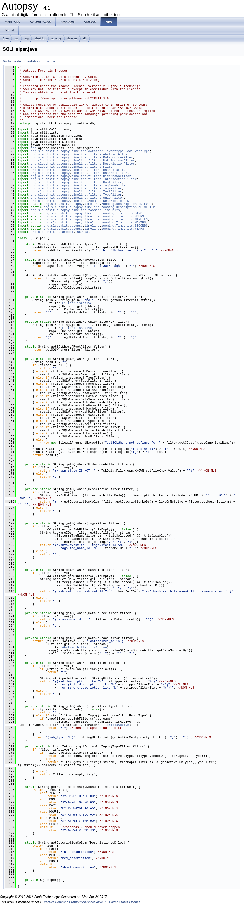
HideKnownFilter (117, 176)
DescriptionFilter (119, 163)
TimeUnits (111, 210)
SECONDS (141, 225)
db (84, 38)
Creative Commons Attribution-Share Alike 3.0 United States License (91, 902)
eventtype (115, 151)
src (17, 38)
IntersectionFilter (120, 179)
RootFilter (112, 182)
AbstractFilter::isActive (84, 647)
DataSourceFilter (118, 157)
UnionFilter (113, 198)
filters (94, 154)
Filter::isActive (77, 303)
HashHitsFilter (116, 170)
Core (6, 38)
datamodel (96, 151)
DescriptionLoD (116, 201)
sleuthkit (40, 38)
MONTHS (140, 222)
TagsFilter (112, 188)
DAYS (138, 213)
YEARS (139, 229)
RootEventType (137, 151)
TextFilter (112, 191)
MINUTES (141, 219)
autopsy (56, 38)
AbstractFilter (116, 154)
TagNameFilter (115, 185)
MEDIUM (149, 207)
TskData (81, 232)
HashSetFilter (115, 173)
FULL (147, 204)
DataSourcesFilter (119, 160)
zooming (94, 201)
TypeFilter (112, 194)
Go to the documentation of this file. (29, 61)
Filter (108, 167)
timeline (72, 38)
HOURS (139, 216)
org (27, 38)
